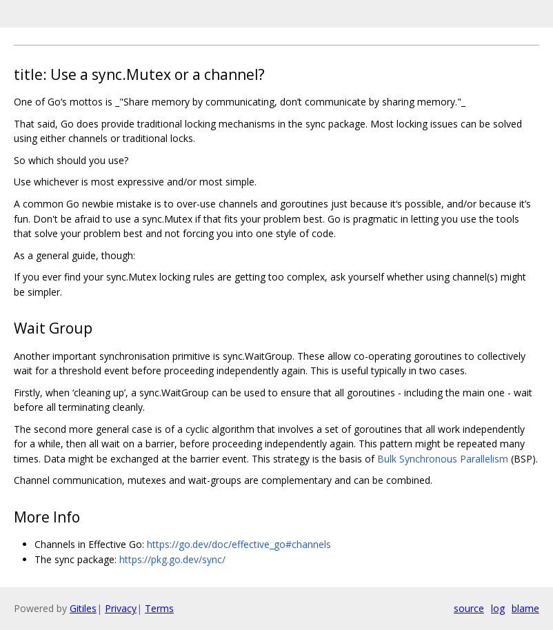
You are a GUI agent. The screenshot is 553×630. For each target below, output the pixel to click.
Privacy (121, 608)
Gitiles (83, 608)
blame (525, 608)
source (469, 608)
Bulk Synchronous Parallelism (442, 458)
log (498, 608)
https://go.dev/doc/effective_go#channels (239, 544)
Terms (159, 608)
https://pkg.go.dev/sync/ (172, 559)
